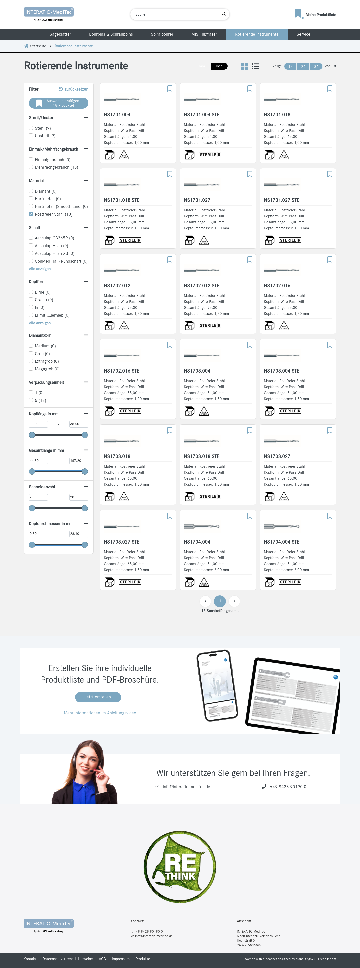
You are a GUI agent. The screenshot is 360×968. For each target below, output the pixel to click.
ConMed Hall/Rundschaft (61, 261)
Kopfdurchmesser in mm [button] (51, 524)
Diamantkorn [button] (40, 335)
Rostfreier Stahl (53, 214)
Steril (43, 128)
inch (218, 66)
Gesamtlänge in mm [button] (47, 450)
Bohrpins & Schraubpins (111, 34)
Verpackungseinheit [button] (47, 382)
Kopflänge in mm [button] (44, 414)
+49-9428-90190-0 (288, 787)
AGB (102, 959)
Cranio (44, 300)
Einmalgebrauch (52, 160)
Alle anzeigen (40, 269)
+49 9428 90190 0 (148, 932)
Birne (43, 292)
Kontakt (30, 959)
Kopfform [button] (37, 282)
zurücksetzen (73, 89)
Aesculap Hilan (51, 246)
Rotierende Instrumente (257, 34)
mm (201, 66)
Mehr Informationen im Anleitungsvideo (100, 713)
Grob (42, 354)
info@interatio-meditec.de (186, 787)
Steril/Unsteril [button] (42, 118)
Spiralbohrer (162, 34)
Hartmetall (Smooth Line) (61, 207)
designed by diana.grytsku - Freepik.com (307, 959)
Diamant (46, 191)
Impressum (121, 959)
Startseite (35, 46)
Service (303, 34)
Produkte (143, 959)
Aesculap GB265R (54, 238)
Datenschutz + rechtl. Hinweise (67, 959)
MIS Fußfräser (204, 34)
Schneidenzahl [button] (42, 487)
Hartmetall (48, 199)
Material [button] (36, 181)
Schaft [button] (35, 228)
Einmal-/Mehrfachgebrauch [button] (54, 149)
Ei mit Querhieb (52, 315)
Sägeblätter (60, 34)
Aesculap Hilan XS (54, 254)
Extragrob (47, 361)
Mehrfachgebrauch (56, 167)
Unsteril (45, 136)
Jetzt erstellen (98, 697)
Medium (45, 346)
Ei (39, 308)
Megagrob (47, 369)
